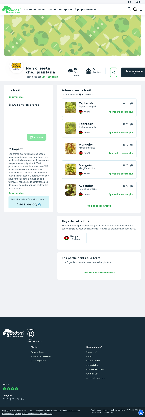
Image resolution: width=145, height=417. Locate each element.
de (13, 399)
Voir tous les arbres (99, 205)
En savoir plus (16, 97)
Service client (91, 352)
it (4, 399)
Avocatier (86, 186)
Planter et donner (37, 352)
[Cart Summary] (140, 9)
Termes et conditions (52, 410)
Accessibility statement (95, 378)
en (8, 399)
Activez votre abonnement (41, 356)
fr (18, 399)
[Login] (129, 9)
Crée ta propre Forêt (38, 361)
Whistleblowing (92, 374)
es (22, 399)
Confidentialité (92, 365)
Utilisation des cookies (95, 370)
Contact (89, 356)
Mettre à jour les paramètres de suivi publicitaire (33, 414)
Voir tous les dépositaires (99, 272)
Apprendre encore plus (121, 112)
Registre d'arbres (93, 361)
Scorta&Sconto (49, 76)
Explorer (36, 137)
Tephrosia (86, 103)
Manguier (86, 144)
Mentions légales (36, 410)
